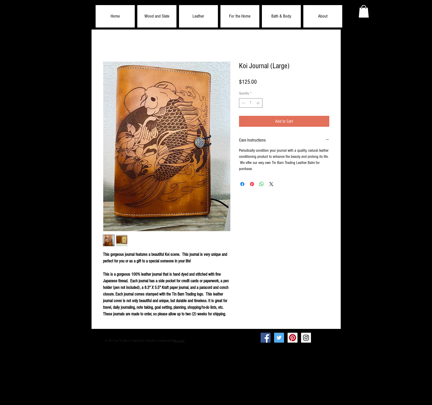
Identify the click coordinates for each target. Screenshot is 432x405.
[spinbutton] (250, 103)
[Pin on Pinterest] (252, 184)
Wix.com (179, 341)
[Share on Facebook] (242, 184)
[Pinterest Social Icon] (292, 338)
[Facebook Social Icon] (266, 338)
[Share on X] (271, 184)
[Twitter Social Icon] (279, 338)
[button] (156, 16)
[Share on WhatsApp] (262, 184)
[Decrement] (243, 103)
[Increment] (258, 103)
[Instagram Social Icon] (306, 338)
